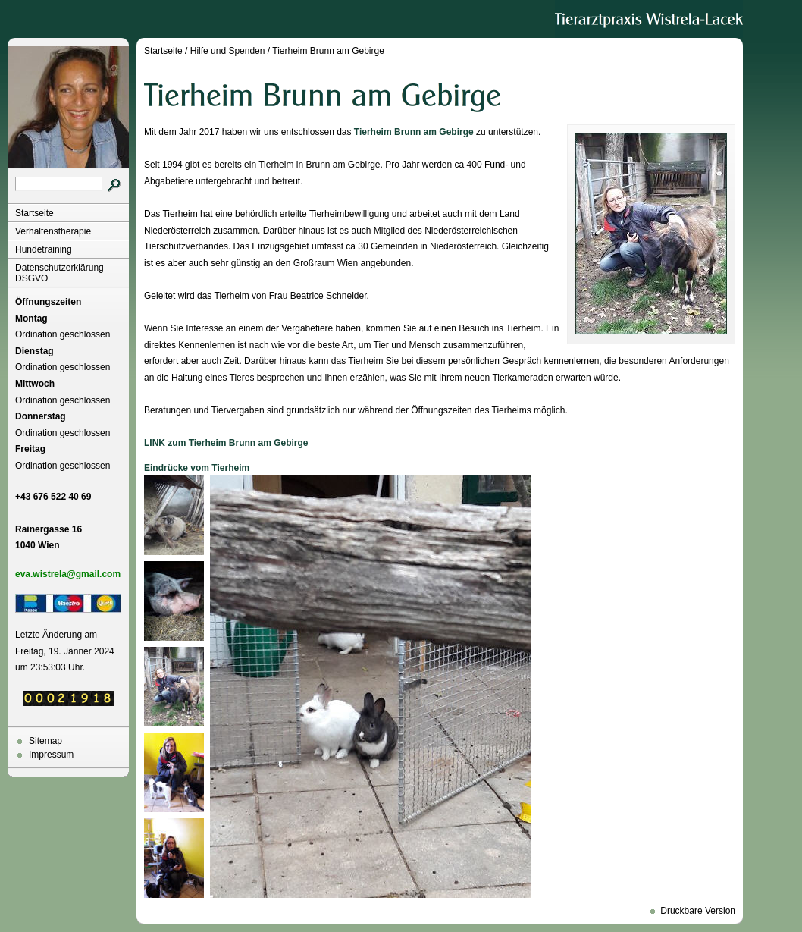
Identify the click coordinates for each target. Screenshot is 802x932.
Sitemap (45, 741)
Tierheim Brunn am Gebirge (328, 51)
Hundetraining (43, 249)
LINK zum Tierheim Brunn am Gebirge (226, 443)
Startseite (34, 213)
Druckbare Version (697, 910)
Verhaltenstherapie (53, 231)
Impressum (51, 754)
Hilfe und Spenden (227, 51)
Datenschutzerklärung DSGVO (59, 273)
